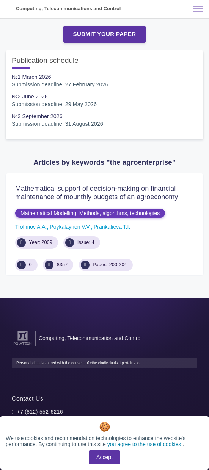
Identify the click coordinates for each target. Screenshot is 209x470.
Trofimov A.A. (31, 227)
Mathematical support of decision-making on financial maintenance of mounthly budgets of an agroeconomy (96, 193)
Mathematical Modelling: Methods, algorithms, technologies (90, 213)
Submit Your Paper (104, 34)
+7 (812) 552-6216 (40, 412)
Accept (104, 457)
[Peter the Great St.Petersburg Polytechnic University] (22, 345)
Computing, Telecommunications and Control (68, 8)
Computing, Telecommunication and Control (90, 338)
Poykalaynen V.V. (70, 227)
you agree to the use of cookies (144, 444)
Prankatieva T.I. (112, 227)
